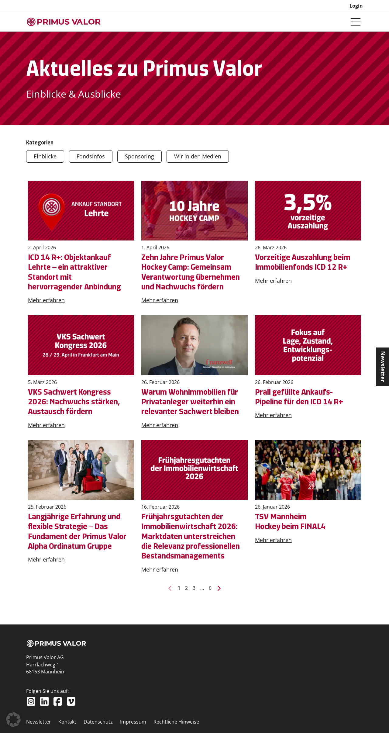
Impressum (133, 721)
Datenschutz (98, 721)
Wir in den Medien (197, 156)
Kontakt (67, 721)
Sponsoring (139, 156)
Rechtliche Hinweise (176, 721)
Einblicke (45, 156)
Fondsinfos (91, 156)
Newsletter (38, 721)
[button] (13, 719)
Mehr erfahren (46, 300)
